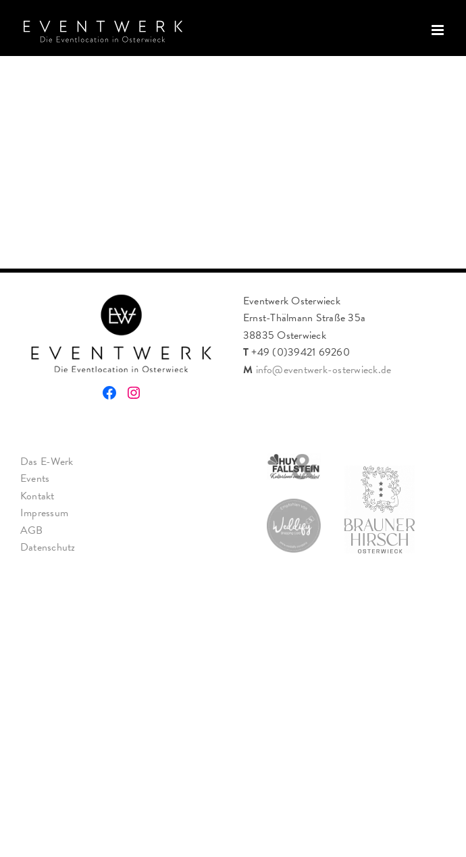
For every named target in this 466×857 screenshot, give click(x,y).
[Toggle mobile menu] (439, 30)
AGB (31, 530)
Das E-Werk (46, 461)
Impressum (44, 513)
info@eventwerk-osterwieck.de (324, 370)
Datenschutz (48, 547)
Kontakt (37, 496)
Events (34, 478)
